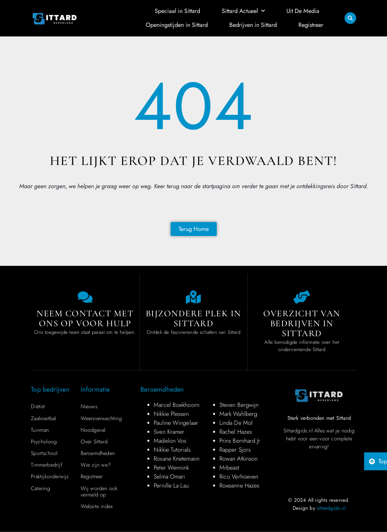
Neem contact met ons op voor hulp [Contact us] (85, 318)
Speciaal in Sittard (177, 11)
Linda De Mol (236, 422)
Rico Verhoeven (238, 476)
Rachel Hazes (235, 431)
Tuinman (40, 430)
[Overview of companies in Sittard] (301, 297)
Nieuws (89, 406)
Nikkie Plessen (171, 414)
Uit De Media (302, 11)
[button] (350, 18)
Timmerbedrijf (46, 465)
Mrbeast (229, 467)
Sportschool (44, 453)
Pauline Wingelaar (176, 422)
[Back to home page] (194, 229)
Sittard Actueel (243, 11)
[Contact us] (85, 297)
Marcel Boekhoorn (176, 405)
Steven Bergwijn (239, 405)
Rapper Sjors (235, 449)
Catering (40, 488)
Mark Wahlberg (238, 414)
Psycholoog (44, 441)
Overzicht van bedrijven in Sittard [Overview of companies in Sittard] (302, 323)
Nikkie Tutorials (172, 449)
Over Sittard (94, 441)
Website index (97, 506)
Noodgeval (93, 430)
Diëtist (38, 406)
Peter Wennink (171, 467)
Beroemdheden (98, 453)
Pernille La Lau (171, 485)
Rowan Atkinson (238, 458)
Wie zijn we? (96, 465)
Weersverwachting (101, 418)
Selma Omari (169, 476)
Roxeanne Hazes (239, 485)
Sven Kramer (169, 431)
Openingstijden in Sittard (177, 25)
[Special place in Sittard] (193, 297)
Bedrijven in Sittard (253, 25)
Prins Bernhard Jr (240, 440)
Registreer (310, 25)
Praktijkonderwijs (49, 476)
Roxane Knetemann (176, 458)
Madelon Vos (170, 440)
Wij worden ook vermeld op (99, 491)
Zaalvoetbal (43, 418)
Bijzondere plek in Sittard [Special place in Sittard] (193, 318)
